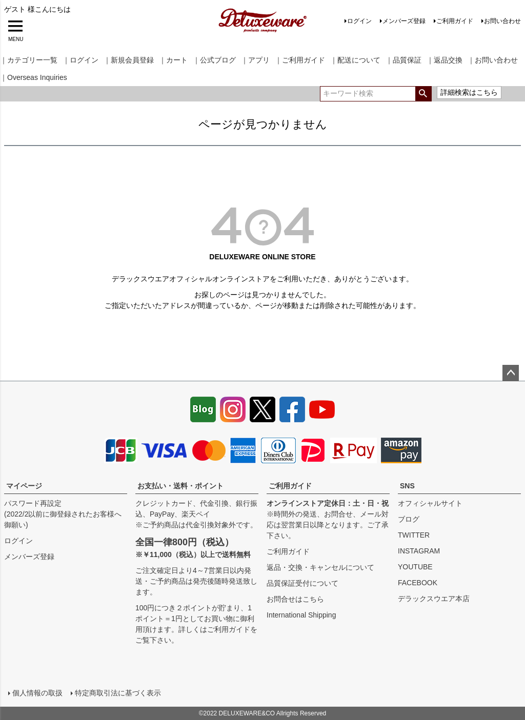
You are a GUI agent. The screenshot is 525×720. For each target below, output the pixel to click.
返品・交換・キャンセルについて (320, 567)
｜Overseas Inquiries (33, 77)
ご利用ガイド (454, 21)
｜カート (173, 60)
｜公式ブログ (214, 60)
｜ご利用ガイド (300, 60)
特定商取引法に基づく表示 (118, 693)
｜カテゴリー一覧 (28, 60)
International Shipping (301, 615)
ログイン (359, 21)
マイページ (24, 486)
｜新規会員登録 (129, 60)
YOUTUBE (415, 567)
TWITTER (414, 535)
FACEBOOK (417, 583)
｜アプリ (255, 60)
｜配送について (355, 60)
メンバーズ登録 (404, 21)
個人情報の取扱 (37, 693)
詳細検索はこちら (469, 92)
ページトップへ (510, 373)
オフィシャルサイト (430, 503)
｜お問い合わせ (493, 60)
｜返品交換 (444, 60)
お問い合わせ (502, 21)
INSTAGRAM (419, 551)
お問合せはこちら (295, 599)
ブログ (408, 519)
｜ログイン (80, 60)
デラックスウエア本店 (434, 598)
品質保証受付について (302, 583)
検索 (423, 94)
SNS (407, 486)
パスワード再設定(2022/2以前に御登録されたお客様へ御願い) (63, 514)
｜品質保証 (403, 60)
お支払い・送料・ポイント (180, 486)
